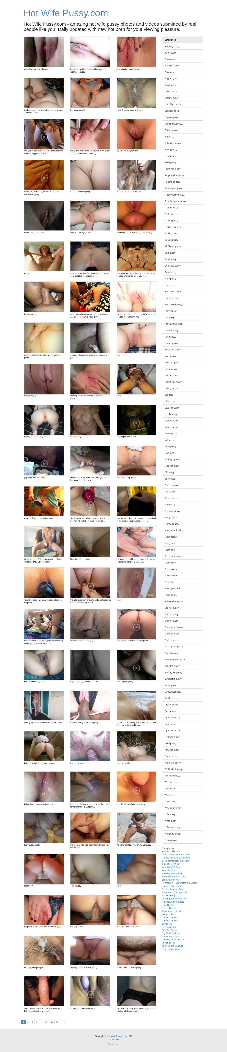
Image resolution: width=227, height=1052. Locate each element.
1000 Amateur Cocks (172, 911)
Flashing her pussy (174, 188)
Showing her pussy (174, 627)
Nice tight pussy (172, 459)
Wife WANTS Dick (171, 867)
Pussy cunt (170, 550)
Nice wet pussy (172, 466)
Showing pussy (172, 633)
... (41, 1022)
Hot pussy (169, 317)
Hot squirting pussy (174, 324)
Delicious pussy (172, 111)
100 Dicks (167, 924)
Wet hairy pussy (172, 775)
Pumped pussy (172, 524)
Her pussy (170, 285)
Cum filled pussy (173, 104)
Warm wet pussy (173, 763)
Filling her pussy (172, 169)
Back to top (113, 1044)
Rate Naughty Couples (173, 902)
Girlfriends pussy (173, 246)
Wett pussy (170, 795)
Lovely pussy (171, 414)
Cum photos (168, 848)
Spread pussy (171, 653)
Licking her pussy (173, 382)
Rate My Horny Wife (172, 873)
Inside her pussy (173, 349)
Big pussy (169, 72)
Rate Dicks (167, 905)
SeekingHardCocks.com (174, 876)
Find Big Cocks (169, 930)
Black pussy (170, 85)
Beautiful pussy (172, 65)
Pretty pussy (171, 517)
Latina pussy (171, 369)
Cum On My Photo (171, 864)
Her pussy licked (173, 291)
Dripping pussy (172, 117)
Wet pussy (170, 788)
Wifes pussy (170, 821)
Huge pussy (170, 337)
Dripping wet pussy (174, 123)
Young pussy (171, 840)
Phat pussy (170, 491)
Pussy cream (171, 537)
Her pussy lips (171, 298)
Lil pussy (169, 395)
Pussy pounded (172, 588)
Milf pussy (169, 440)
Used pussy (170, 743)
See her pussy (172, 608)
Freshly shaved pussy (175, 201)
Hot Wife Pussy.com (66, 13)
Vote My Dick (168, 870)
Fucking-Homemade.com (174, 898)
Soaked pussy (171, 640)
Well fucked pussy (173, 769)
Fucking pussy (172, 233)
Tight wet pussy (172, 730)
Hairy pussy (170, 278)
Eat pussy (169, 136)
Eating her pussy (173, 143)
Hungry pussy (171, 343)
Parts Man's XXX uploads (174, 892)
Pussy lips (170, 582)
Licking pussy (171, 388)
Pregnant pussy (172, 511)
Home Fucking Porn (172, 886)
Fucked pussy (171, 220)
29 (52, 1022)
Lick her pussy (172, 375)
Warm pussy (171, 756)
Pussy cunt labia (173, 556)
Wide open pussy (173, 808)
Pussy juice (170, 562)
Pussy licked (171, 575)
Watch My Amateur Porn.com (176, 854)
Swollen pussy (172, 698)
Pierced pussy (171, 498)
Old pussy (169, 472)
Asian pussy (170, 52)
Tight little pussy (172, 717)
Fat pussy (169, 156)
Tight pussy (170, 724)
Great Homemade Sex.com (175, 861)
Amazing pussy (172, 46)
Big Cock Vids (169, 927)
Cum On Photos (170, 920)
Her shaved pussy (173, 304)
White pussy (171, 801)
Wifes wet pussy (172, 827)
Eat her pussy (171, 130)
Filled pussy (170, 162)
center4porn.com (170, 880)
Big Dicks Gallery (170, 933)
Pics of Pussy (168, 908)
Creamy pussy (172, 98)
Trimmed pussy (172, 737)
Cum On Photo (169, 917)
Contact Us (113, 1039)
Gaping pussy (171, 240)
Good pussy (170, 259)
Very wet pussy (172, 750)
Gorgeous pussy (173, 265)
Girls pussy (170, 253)
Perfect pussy (171, 485)
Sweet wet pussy (173, 692)
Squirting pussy (172, 666)
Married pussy (171, 420)
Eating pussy (171, 149)
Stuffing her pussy (173, 672)
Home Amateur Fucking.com (176, 857)
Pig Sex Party (168, 895)
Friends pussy (171, 207)
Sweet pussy (171, 685)
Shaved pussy (171, 614)
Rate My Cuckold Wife (173, 939)
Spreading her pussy (175, 659)
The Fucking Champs (172, 946)
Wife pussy (170, 814)
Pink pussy (170, 504)
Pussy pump (171, 595)
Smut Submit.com (170, 949)
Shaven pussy (171, 621)
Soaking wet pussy (174, 646)
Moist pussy (170, 446)
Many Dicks (167, 914)
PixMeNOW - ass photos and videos (180, 883)
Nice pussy (170, 453)
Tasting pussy (171, 704)
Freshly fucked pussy (175, 194)
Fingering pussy (172, 182)
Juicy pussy (170, 356)
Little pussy (170, 401)
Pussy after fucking (174, 530)
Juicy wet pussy (172, 362)
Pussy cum (170, 543)
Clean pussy (171, 91)
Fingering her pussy (174, 175)
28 (46, 1022)
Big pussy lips (171, 78)
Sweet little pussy (173, 679)
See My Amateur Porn (173, 889)
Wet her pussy (172, 782)
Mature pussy (171, 427)
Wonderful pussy (173, 834)
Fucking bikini (168, 942)
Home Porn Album (171, 936)
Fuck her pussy (172, 214)
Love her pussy (172, 408)
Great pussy (170, 272)
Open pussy (170, 479)
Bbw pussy (170, 59)
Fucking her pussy (174, 227)
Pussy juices (171, 569)
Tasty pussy (170, 711)
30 (57, 1022)
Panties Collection (171, 851)
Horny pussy (171, 311)
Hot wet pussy (171, 330)
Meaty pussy (171, 433)
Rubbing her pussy (174, 601)
